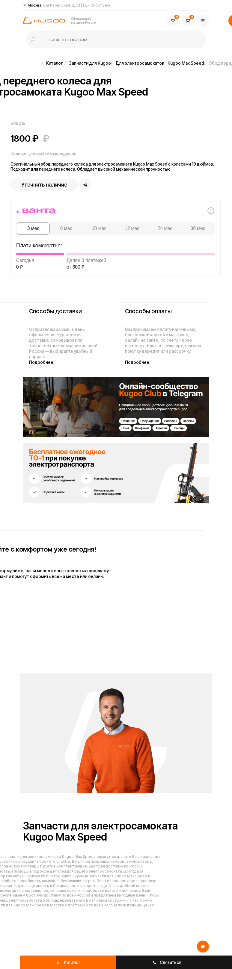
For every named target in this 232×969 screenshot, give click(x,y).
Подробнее (41, 362)
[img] (116, 407)
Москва (69, 5)
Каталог (54, 63)
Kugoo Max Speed (186, 63)
